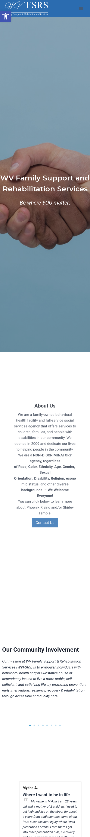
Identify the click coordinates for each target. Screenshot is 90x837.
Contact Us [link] (44, 544)
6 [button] (51, 725)
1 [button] (30, 725)
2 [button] (34, 725)
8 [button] (60, 725)
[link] (5, 16)
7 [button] (56, 725)
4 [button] (43, 725)
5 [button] (47, 725)
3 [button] (39, 725)
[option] (22, 710)
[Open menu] (81, 8)
